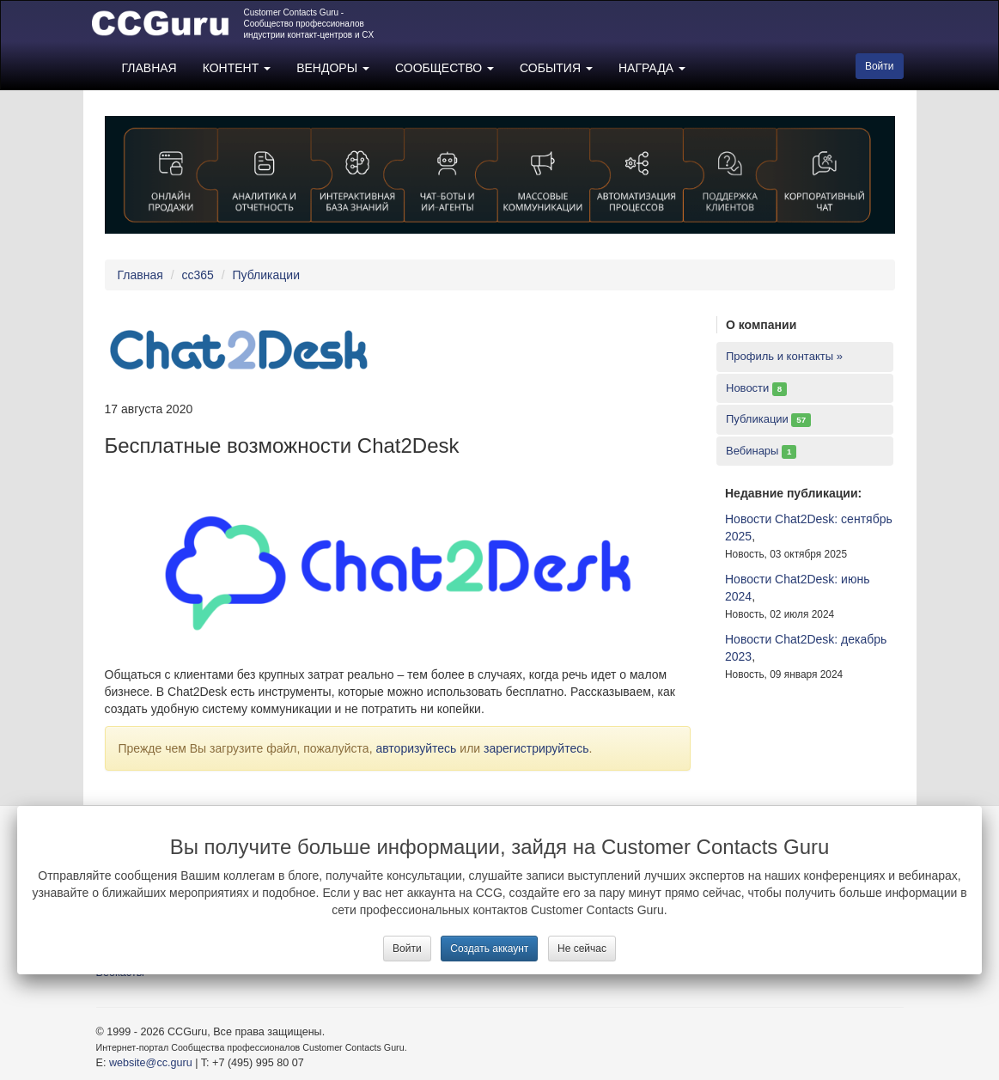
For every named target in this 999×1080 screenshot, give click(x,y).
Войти (407, 949)
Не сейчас (581, 949)
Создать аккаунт (489, 949)
